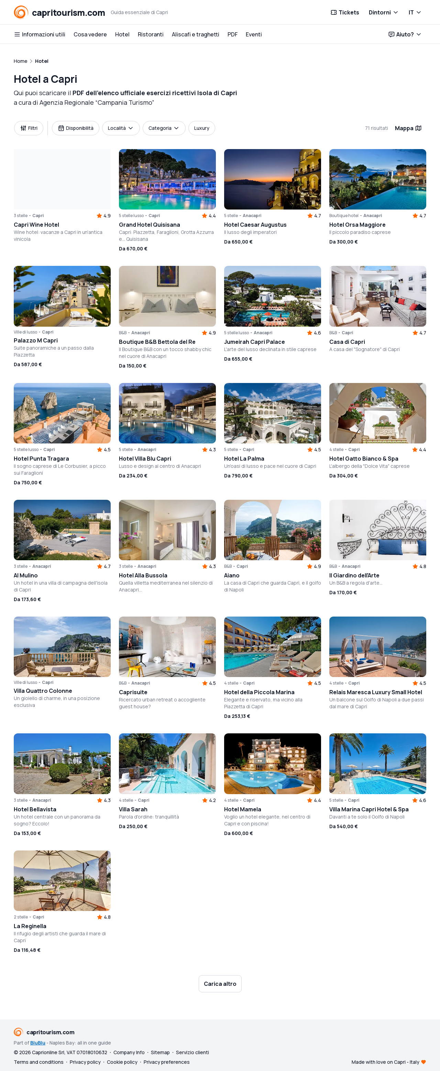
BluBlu (37, 1042)
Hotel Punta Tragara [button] (41, 458)
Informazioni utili (39, 34)
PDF (233, 34)
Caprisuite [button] (133, 692)
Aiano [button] (232, 575)
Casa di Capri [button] (347, 342)
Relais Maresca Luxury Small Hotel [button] (375, 692)
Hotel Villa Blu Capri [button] (145, 458)
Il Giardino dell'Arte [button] (354, 575)
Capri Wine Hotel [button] (36, 224)
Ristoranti (151, 34)
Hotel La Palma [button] (244, 458)
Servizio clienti (192, 1052)
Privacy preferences (167, 1062)
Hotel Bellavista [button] (35, 809)
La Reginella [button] (30, 926)
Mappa (408, 128)
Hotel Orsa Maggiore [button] (357, 224)
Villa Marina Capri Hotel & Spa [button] (369, 809)
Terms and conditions (39, 1062)
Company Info (129, 1052)
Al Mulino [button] (26, 575)
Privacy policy (85, 1062)
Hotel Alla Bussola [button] (143, 575)
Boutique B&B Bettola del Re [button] (157, 342)
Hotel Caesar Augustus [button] (255, 224)
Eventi (254, 34)
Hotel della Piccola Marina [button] (259, 692)
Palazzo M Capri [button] (36, 340)
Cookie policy (122, 1062)
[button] (62, 179)
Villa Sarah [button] (133, 809)
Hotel (122, 34)
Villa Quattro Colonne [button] (43, 691)
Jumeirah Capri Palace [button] (254, 342)
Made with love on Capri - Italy (385, 1062)
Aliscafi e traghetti (195, 34)
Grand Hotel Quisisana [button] (149, 224)
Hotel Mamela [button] (242, 809)
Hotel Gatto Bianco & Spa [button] (363, 458)
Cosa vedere (90, 34)
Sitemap (160, 1052)
